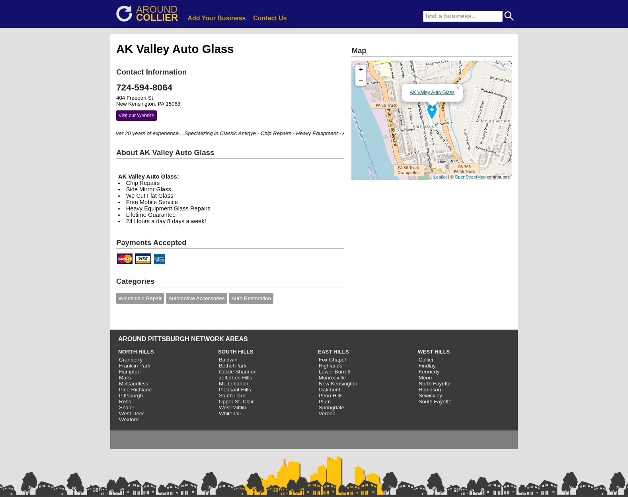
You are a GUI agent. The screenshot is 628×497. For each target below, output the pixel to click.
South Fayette (435, 402)
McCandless (133, 384)
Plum (325, 402)
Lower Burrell (334, 372)
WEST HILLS (434, 352)
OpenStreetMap (470, 177)
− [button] (361, 80)
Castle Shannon (238, 372)
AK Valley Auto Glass (432, 92)
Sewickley (430, 396)
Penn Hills (331, 396)
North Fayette (435, 384)
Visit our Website (136, 115)
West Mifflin (232, 408)
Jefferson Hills (235, 378)
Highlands (330, 366)
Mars (125, 378)
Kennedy (429, 372)
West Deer (131, 413)
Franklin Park (134, 366)
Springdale (331, 408)
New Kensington (338, 384)
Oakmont (329, 390)
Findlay (427, 366)
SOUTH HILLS (236, 352)
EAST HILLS (333, 352)
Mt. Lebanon (233, 384)
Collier (426, 360)
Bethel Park (232, 366)
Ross (125, 402)
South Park (232, 396)
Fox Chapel (332, 360)
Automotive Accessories (196, 298)
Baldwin (228, 360)
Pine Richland (135, 390)
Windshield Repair (140, 298)
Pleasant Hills (235, 390)
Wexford (128, 419)
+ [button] (361, 70)
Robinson (430, 390)
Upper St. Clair (236, 402)
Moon (425, 378)
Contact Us (270, 18)
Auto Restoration (251, 298)
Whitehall (230, 413)
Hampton (129, 372)
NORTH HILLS (136, 352)
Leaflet (440, 177)
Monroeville (332, 378)
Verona (327, 413)
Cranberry (130, 360)
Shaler (127, 408)
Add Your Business (216, 18)
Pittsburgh (131, 396)
